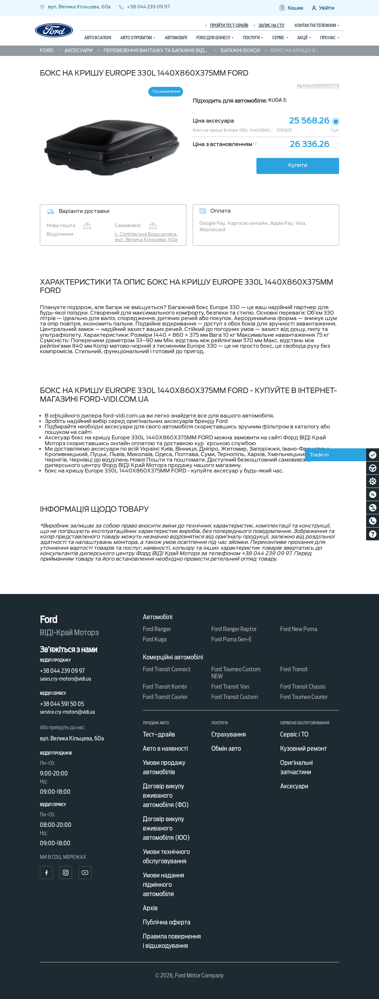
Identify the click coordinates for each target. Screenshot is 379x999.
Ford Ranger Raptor (233, 629)
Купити (297, 165)
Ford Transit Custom (234, 696)
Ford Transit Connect (167, 669)
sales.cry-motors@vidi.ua (65, 679)
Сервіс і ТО (294, 734)
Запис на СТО (269, 25)
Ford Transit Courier (165, 696)
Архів (150, 908)
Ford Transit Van (230, 686)
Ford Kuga (155, 639)
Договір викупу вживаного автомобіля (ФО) (166, 795)
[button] (291, 8)
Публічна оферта (166, 922)
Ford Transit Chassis (303, 686)
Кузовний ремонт (303, 748)
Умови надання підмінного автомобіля (163, 884)
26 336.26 (309, 144)
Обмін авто (226, 748)
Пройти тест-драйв (226, 25)
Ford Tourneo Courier (304, 696)
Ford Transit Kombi (165, 686)
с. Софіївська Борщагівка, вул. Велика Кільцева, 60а (146, 237)
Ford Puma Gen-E (231, 639)
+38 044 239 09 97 (144, 6)
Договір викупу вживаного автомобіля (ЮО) (166, 828)
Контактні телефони (316, 25)
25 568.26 (309, 121)
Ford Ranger (157, 629)
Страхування (228, 734)
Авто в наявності (165, 748)
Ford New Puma (298, 629)
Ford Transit (294, 669)
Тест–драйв (159, 734)
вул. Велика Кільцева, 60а (76, 6)
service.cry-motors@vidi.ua (67, 712)
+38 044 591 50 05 (62, 704)
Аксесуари (294, 786)
